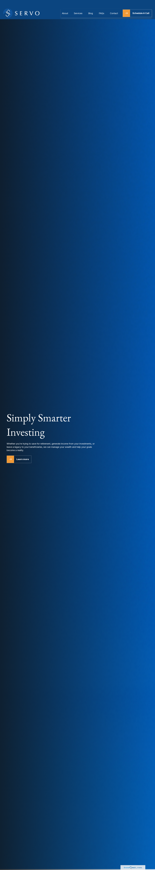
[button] (65, 5)
